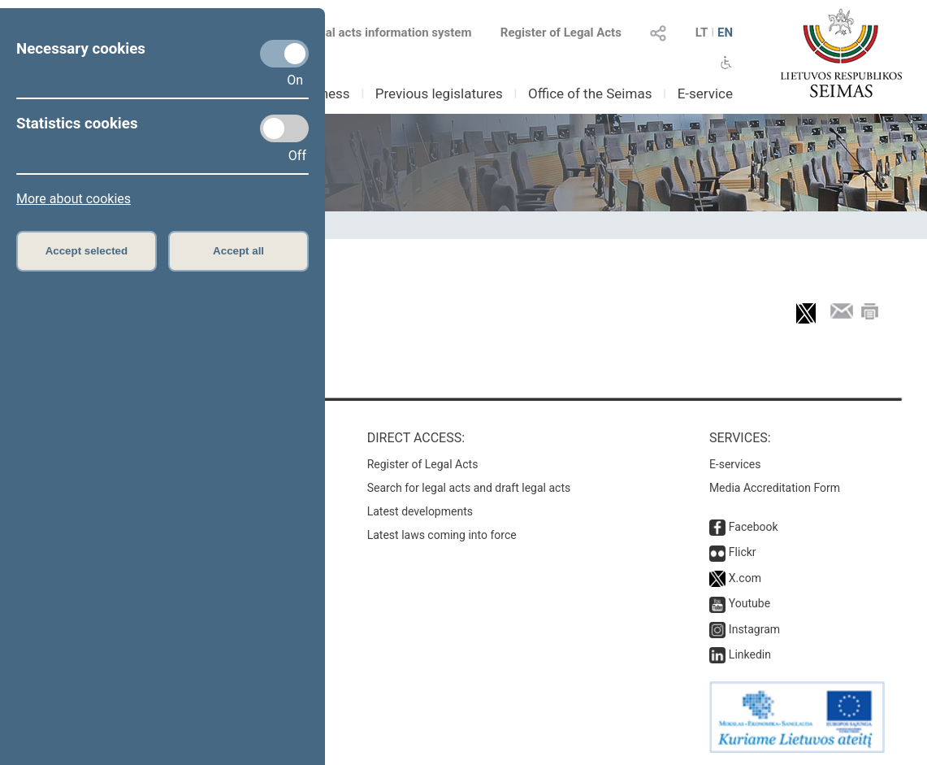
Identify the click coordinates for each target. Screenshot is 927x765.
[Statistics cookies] (284, 128)
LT (701, 32)
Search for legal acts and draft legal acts (469, 487)
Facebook (753, 526)
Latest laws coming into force (442, 534)
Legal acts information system (388, 32)
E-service (705, 93)
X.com (745, 578)
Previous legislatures (439, 93)
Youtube (749, 603)
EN (725, 32)
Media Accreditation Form (774, 487)
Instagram (754, 629)
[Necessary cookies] (284, 53)
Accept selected (86, 251)
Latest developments (420, 511)
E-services (735, 464)
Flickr (742, 552)
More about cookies (73, 198)
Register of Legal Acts (561, 32)
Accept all (238, 251)
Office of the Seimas (590, 93)
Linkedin (750, 654)
